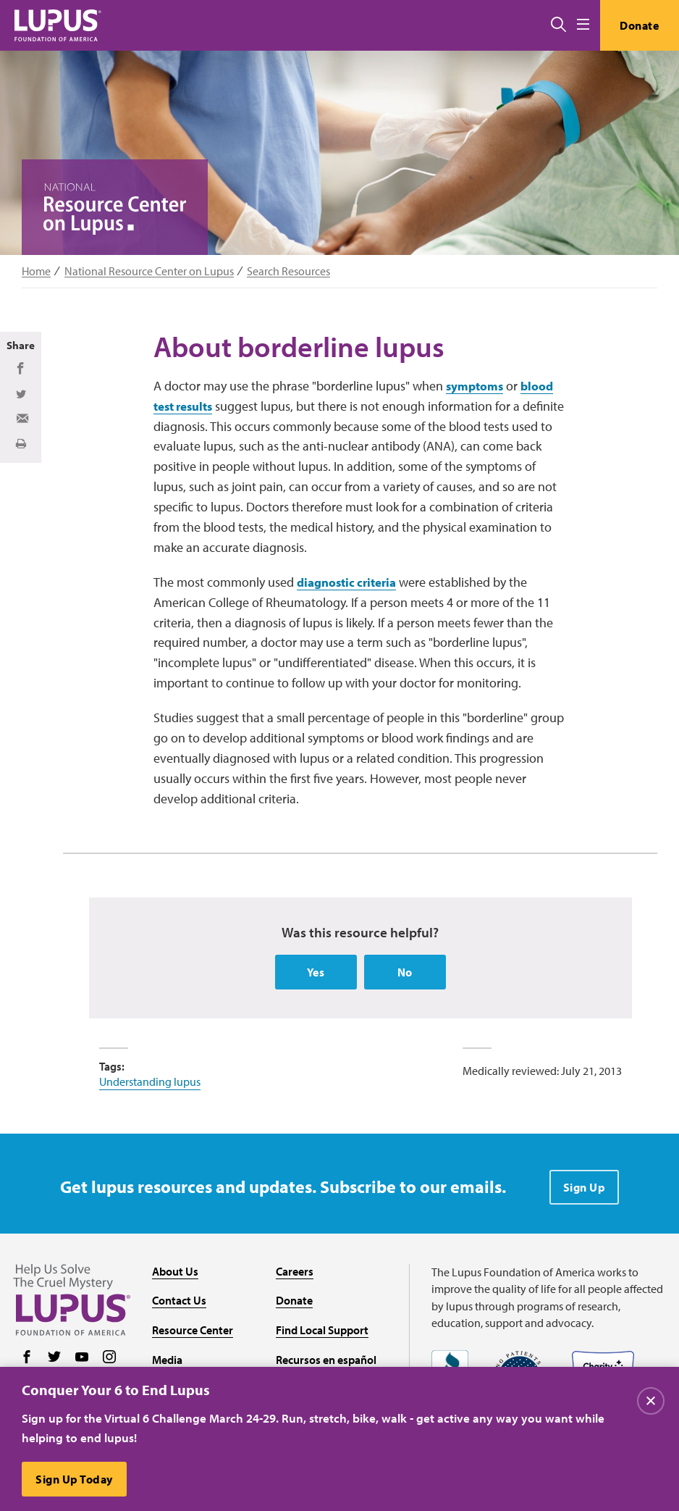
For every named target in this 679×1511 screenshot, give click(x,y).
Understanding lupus (150, 1084)
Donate (637, 25)
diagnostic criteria (351, 584)
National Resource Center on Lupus (149, 271)
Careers (294, 1274)
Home (36, 271)
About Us (175, 1274)
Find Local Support (322, 1333)
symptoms (476, 388)
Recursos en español (326, 1362)
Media (167, 1362)
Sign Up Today (75, 1479)
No (405, 975)
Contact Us (179, 1304)
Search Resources (288, 271)
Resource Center (192, 1333)
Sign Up (584, 1190)
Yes (316, 975)
